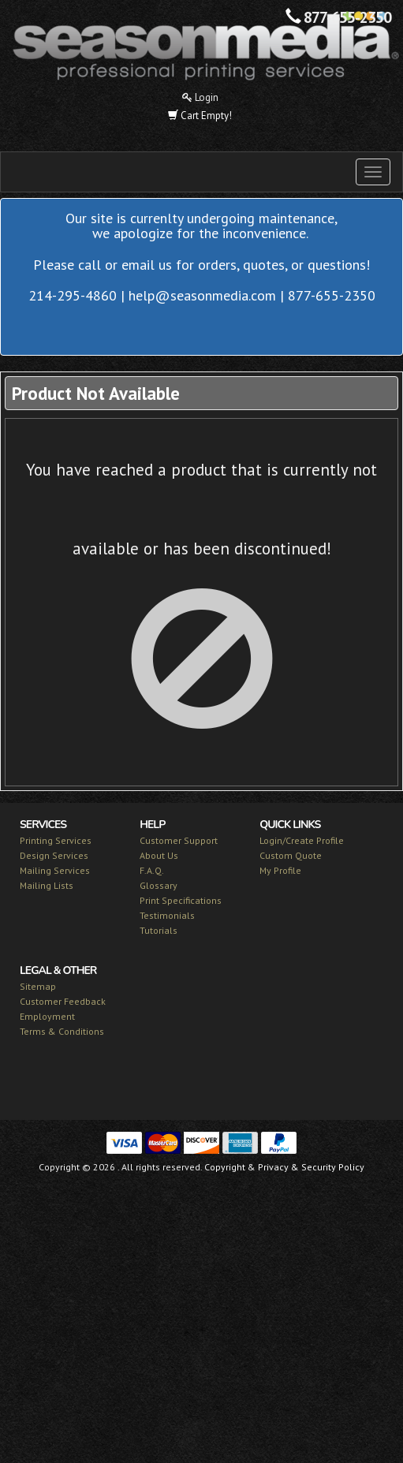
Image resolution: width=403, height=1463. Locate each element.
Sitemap (38, 986)
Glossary (158, 885)
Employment (47, 1016)
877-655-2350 (347, 17)
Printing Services (55, 840)
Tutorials (158, 930)
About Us (159, 855)
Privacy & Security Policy (311, 1167)
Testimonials (167, 915)
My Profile (280, 870)
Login (200, 97)
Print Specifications (181, 900)
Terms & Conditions (62, 1031)
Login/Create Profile (301, 840)
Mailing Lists (46, 885)
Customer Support (179, 840)
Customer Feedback (63, 1001)
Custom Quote (290, 855)
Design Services (54, 855)
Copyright (224, 1167)
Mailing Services (55, 870)
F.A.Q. (152, 870)
